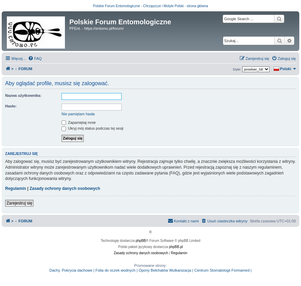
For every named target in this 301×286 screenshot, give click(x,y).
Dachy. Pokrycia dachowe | (72, 270)
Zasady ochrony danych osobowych (64, 188)
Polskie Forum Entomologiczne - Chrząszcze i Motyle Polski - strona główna (150, 6)
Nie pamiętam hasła (78, 114)
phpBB (141, 241)
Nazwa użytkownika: (23, 95)
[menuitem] (35, 58)
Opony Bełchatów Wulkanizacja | (166, 270)
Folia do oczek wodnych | (116, 270)
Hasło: (11, 106)
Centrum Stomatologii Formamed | (223, 270)
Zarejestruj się (19, 203)
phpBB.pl (176, 247)
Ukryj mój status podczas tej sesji (92, 128)
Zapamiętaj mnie (78, 122)
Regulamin (15, 188)
